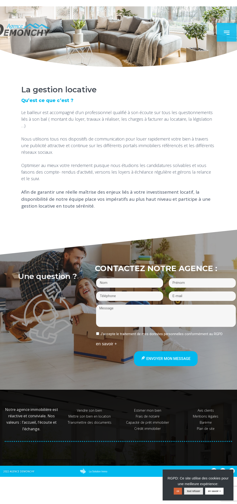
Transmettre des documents (89, 422)
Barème (206, 422)
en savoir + (214, 491)
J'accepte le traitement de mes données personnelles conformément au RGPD (161, 334)
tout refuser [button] (193, 491)
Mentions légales (205, 416)
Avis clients (206, 410)
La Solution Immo (98, 471)
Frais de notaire (148, 416)
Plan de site (206, 428)
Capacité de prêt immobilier (147, 422)
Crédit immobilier (147, 428)
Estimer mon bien (147, 410)
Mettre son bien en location (89, 416)
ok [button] (178, 491)
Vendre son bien (89, 410)
